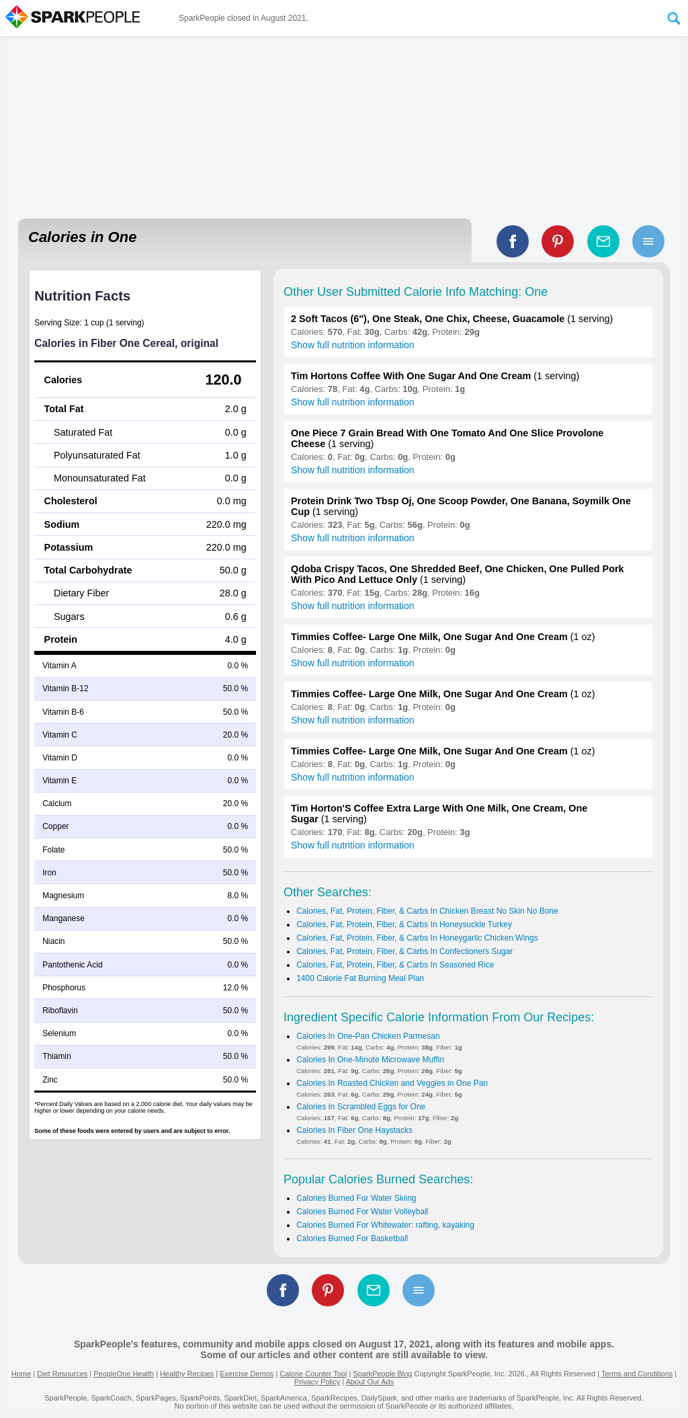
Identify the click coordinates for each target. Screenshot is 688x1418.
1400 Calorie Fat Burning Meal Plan (360, 978)
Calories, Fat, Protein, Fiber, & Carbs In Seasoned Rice (395, 965)
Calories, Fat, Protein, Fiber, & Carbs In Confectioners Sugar (404, 951)
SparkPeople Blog (382, 1374)
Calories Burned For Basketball (352, 1238)
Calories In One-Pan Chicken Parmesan (367, 1036)
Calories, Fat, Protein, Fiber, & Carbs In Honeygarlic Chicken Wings (417, 938)
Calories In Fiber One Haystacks (354, 1130)
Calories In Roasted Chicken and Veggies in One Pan (392, 1083)
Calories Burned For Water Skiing (356, 1198)
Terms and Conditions (637, 1374)
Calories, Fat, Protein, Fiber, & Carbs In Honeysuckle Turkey (404, 924)
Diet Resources (62, 1374)
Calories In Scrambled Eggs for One (360, 1106)
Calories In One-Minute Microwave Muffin (370, 1059)
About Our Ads (370, 1382)
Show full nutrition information (353, 345)
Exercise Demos (246, 1374)
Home (21, 1374)
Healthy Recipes (187, 1374)
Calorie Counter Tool (313, 1374)
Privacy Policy (317, 1382)
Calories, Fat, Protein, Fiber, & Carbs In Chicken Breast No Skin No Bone (427, 911)
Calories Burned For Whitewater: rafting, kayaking (385, 1225)
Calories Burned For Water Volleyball (362, 1211)
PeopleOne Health (123, 1374)
